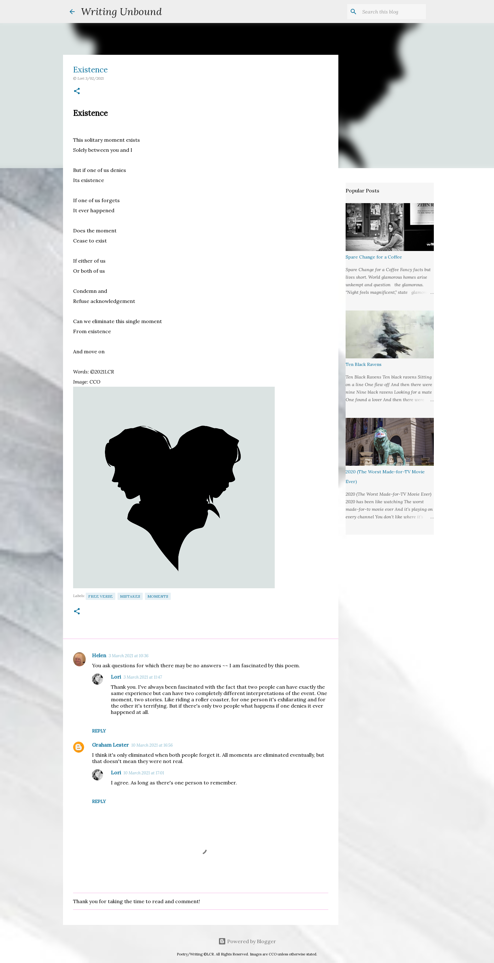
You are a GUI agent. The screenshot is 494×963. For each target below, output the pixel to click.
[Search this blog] (393, 11)
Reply (99, 731)
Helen (99, 655)
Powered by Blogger (247, 941)
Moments (157, 596)
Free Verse (100, 596)
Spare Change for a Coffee (374, 257)
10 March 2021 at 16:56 (152, 745)
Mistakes (130, 596)
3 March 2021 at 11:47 (142, 677)
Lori (116, 677)
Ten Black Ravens (364, 364)
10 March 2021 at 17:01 (143, 773)
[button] (77, 91)
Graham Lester (110, 745)
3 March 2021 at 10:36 (128, 655)
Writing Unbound (121, 11)
